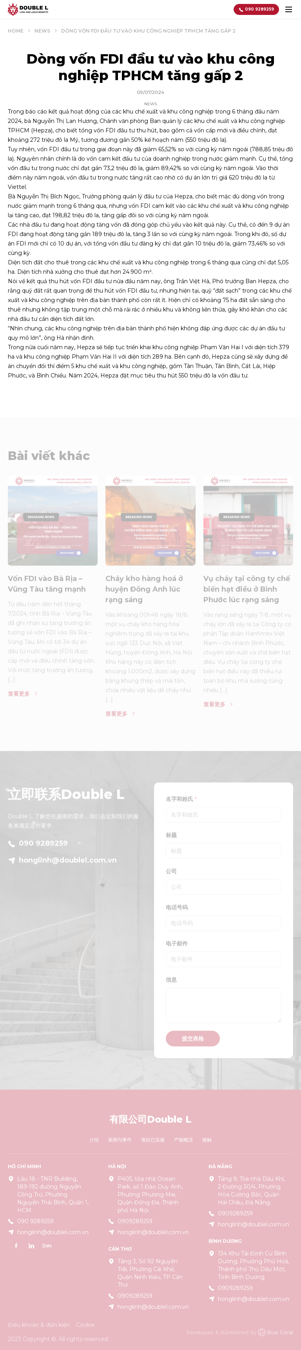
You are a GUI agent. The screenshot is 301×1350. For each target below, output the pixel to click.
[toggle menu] (288, 9)
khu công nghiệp (266, 205)
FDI (110, 130)
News (42, 31)
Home (16, 31)
